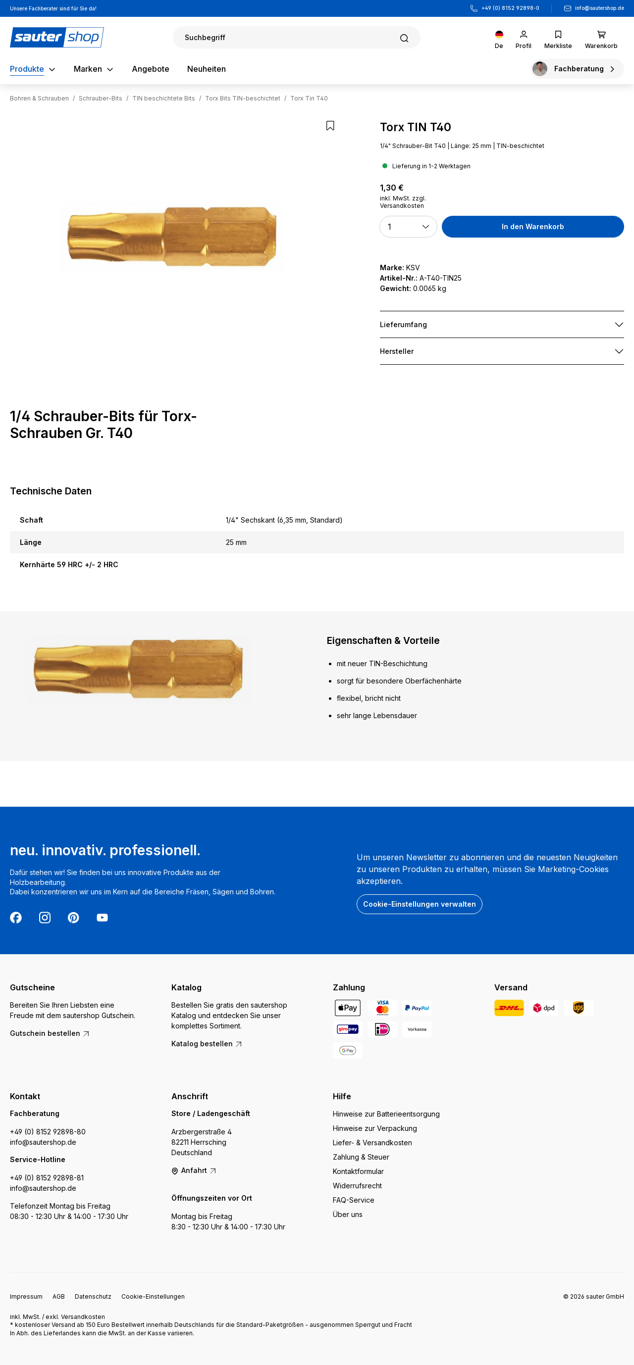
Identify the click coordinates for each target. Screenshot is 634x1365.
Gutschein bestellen (50, 1033)
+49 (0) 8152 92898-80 (48, 1131)
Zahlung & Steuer (361, 1157)
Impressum (26, 1296)
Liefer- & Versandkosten (372, 1142)
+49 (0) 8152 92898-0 (510, 8)
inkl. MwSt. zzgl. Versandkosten (403, 202)
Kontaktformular (358, 1171)
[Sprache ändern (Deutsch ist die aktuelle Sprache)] (499, 37)
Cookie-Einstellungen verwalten (419, 904)
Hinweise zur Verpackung (375, 1128)
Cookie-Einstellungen (153, 1296)
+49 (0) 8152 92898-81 (47, 1177)
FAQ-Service (353, 1200)
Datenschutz (93, 1296)
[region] (172, 237)
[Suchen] (297, 37)
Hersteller (397, 351)
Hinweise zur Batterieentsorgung (386, 1114)
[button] (408, 227)
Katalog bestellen (207, 1043)
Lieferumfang (403, 324)
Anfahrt (194, 1170)
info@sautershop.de (599, 8)
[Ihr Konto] (523, 37)
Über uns (348, 1214)
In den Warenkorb (533, 226)
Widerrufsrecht (357, 1185)
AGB (59, 1296)
